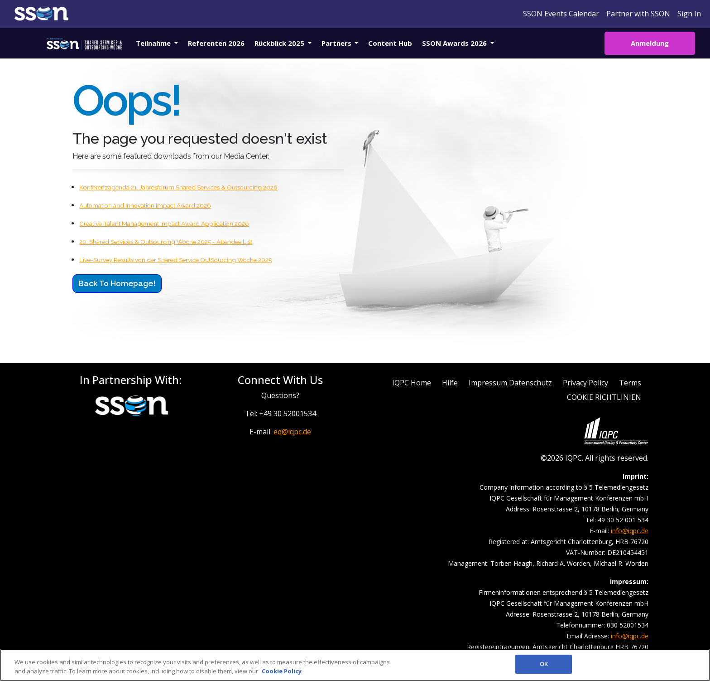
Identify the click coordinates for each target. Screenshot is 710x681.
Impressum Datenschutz (510, 383)
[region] (355, 665)
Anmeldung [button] (650, 43)
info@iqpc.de (629, 530)
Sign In (689, 14)
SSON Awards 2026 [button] (455, 43)
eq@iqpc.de (292, 432)
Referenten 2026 (216, 43)
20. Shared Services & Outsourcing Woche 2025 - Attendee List (165, 241)
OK (544, 664)
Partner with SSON (638, 14)
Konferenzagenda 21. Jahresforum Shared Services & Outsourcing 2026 (178, 187)
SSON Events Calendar (561, 14)
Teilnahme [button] (154, 43)
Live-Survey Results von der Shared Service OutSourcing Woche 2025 (175, 259)
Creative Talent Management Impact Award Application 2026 (164, 223)
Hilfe (450, 383)
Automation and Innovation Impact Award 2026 (145, 205)
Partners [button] (337, 43)
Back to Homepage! (117, 283)
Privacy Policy (585, 383)
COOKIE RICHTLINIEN (604, 397)
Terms (630, 383)
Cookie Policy (282, 671)
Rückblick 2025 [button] (280, 43)
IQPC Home (411, 383)
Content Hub (390, 43)
